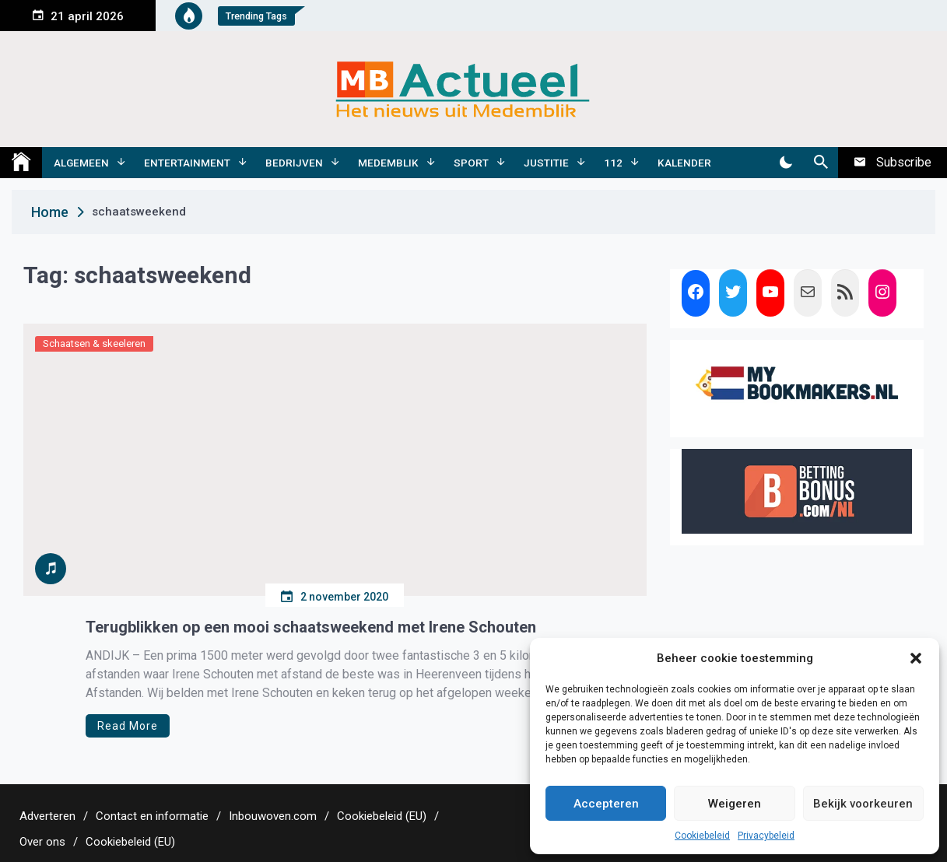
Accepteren (606, 804)
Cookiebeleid (702, 835)
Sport (471, 162)
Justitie (546, 162)
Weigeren (734, 804)
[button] (916, 658)
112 (613, 162)
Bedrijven (294, 162)
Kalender (684, 162)
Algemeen (81, 162)
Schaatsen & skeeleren (94, 343)
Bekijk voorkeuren (863, 804)
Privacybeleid (766, 835)
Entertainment (187, 162)
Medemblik (388, 162)
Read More (127, 726)
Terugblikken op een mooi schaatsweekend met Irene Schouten (311, 627)
